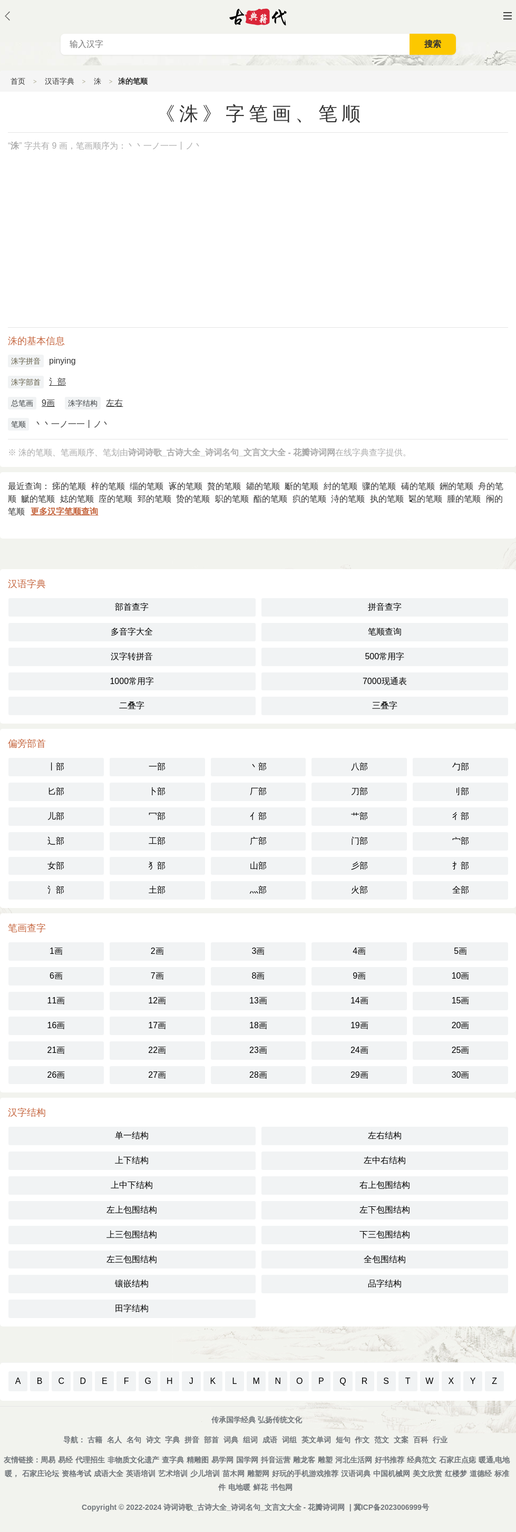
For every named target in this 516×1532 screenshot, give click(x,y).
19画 (359, 1025)
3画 (258, 950)
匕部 (55, 791)
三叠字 (384, 705)
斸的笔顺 (301, 486)
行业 (440, 1440)
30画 (461, 1074)
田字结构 (132, 1308)
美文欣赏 (427, 1473)
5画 (460, 950)
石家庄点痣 (457, 1460)
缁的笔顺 (146, 486)
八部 (359, 766)
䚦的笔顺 (38, 498)
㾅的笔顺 (69, 486)
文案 (401, 1440)
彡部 (359, 865)
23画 (258, 1050)
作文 (362, 1440)
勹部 (460, 766)
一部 (157, 766)
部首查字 (132, 606)
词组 (289, 1440)
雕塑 (325, 1460)
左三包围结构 (131, 1259)
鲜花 (260, 1487)
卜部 (157, 791)
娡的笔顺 (77, 498)
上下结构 (132, 1160)
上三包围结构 (131, 1234)
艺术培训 (173, 1473)
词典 (230, 1440)
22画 (157, 1050)
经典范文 (421, 1460)
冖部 (157, 816)
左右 (114, 402)
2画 (157, 950)
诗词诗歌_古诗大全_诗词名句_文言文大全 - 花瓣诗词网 (254, 1507)
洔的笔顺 (348, 498)
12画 (157, 1000)
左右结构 (385, 1135)
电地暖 (239, 1487)
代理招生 (90, 1460)
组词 (250, 1440)
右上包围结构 (384, 1184)
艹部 (359, 816)
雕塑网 (258, 1473)
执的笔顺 (387, 498)
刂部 (460, 791)
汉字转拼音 (132, 656)
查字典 (173, 1460)
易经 (65, 1460)
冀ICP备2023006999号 (391, 1507)
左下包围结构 (384, 1209)
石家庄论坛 (40, 1473)
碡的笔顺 (418, 486)
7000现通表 (385, 681)
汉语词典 (356, 1473)
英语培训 (140, 1473)
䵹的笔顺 (425, 498)
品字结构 (385, 1283)
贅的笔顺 (224, 486)
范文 (381, 1440)
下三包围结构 (384, 1234)
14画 (359, 1000)
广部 (258, 840)
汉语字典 (59, 81)
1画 (56, 950)
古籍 (94, 1440)
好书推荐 (389, 1460)
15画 (461, 1000)
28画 (258, 1074)
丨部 (55, 766)
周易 (48, 1460)
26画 (56, 1074)
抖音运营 (275, 1460)
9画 (48, 402)
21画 (56, 1050)
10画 (461, 975)
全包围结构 (385, 1259)
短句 (343, 1440)
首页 (18, 81)
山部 (258, 865)
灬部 (258, 889)
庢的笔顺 (115, 498)
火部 (359, 889)
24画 (359, 1050)
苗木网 (233, 1473)
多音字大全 (132, 631)
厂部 (258, 791)
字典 (172, 1440)
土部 (157, 889)
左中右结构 (385, 1160)
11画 (56, 1000)
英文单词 (316, 1440)
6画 (56, 975)
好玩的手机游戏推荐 (305, 1473)
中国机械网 (391, 1473)
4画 (359, 950)
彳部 (460, 816)
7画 (157, 975)
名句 (133, 1440)
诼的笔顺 (185, 486)
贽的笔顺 (193, 498)
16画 (56, 1025)
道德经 (481, 1473)
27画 (157, 1074)
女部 (55, 865)
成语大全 (108, 1473)
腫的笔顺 (464, 498)
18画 (258, 1025)
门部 (359, 840)
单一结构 (132, 1135)
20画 (461, 1025)
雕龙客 (304, 1460)
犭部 (157, 865)
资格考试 (76, 1473)
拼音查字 (385, 606)
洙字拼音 (26, 361)
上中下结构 (132, 1184)
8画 (258, 975)
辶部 (55, 840)
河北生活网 (353, 1460)
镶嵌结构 (132, 1283)
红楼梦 (456, 1473)
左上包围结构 (131, 1209)
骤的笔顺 (379, 486)
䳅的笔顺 (232, 498)
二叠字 (131, 705)
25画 (461, 1050)
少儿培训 (205, 1473)
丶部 (258, 766)
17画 (157, 1025)
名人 (114, 1440)
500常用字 (384, 656)
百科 (420, 1440)
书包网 (281, 1487)
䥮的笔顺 (263, 486)
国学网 (247, 1460)
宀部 (460, 840)
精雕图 (198, 1460)
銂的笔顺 (456, 486)
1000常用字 (132, 681)
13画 (258, 1000)
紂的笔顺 (340, 486)
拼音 (191, 1440)
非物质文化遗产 (133, 1460)
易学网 (222, 1460)
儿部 (55, 816)
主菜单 (507, 15)
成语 (269, 1440)
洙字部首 (26, 382)
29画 (359, 1074)
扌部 (460, 865)
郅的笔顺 (154, 498)
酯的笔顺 (270, 498)
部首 (211, 1440)
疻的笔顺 (309, 498)
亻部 (258, 816)
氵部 (57, 381)
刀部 (359, 791)
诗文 (153, 1440)
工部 (157, 840)
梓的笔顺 (108, 486)
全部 (460, 889)
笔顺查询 (385, 631)
